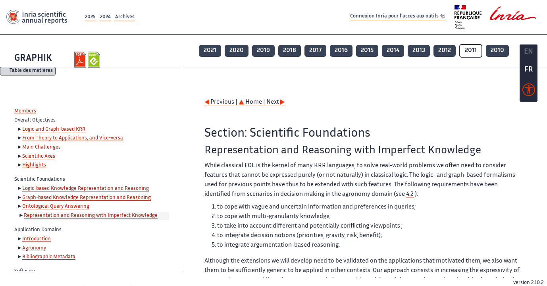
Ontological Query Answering (55, 206)
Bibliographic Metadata (48, 257)
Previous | (221, 102)
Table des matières (31, 71)
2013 (418, 50)
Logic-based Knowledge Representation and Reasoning (85, 188)
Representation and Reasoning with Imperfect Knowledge (91, 215)
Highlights (34, 165)
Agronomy (34, 248)
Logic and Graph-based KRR (53, 129)
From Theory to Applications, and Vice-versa (72, 138)
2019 (263, 50)
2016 (341, 50)
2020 (236, 50)
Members (25, 111)
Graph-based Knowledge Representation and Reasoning (86, 197)
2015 (367, 50)
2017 (315, 50)
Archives (125, 17)
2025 (90, 17)
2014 (393, 50)
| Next (274, 102)
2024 (105, 17)
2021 (210, 50)
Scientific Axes (38, 156)
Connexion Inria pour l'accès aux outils (397, 17)
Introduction (36, 239)
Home (250, 102)
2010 (497, 50)
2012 (444, 50)
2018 (289, 50)
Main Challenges (41, 147)
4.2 (410, 194)
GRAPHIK (33, 58)
